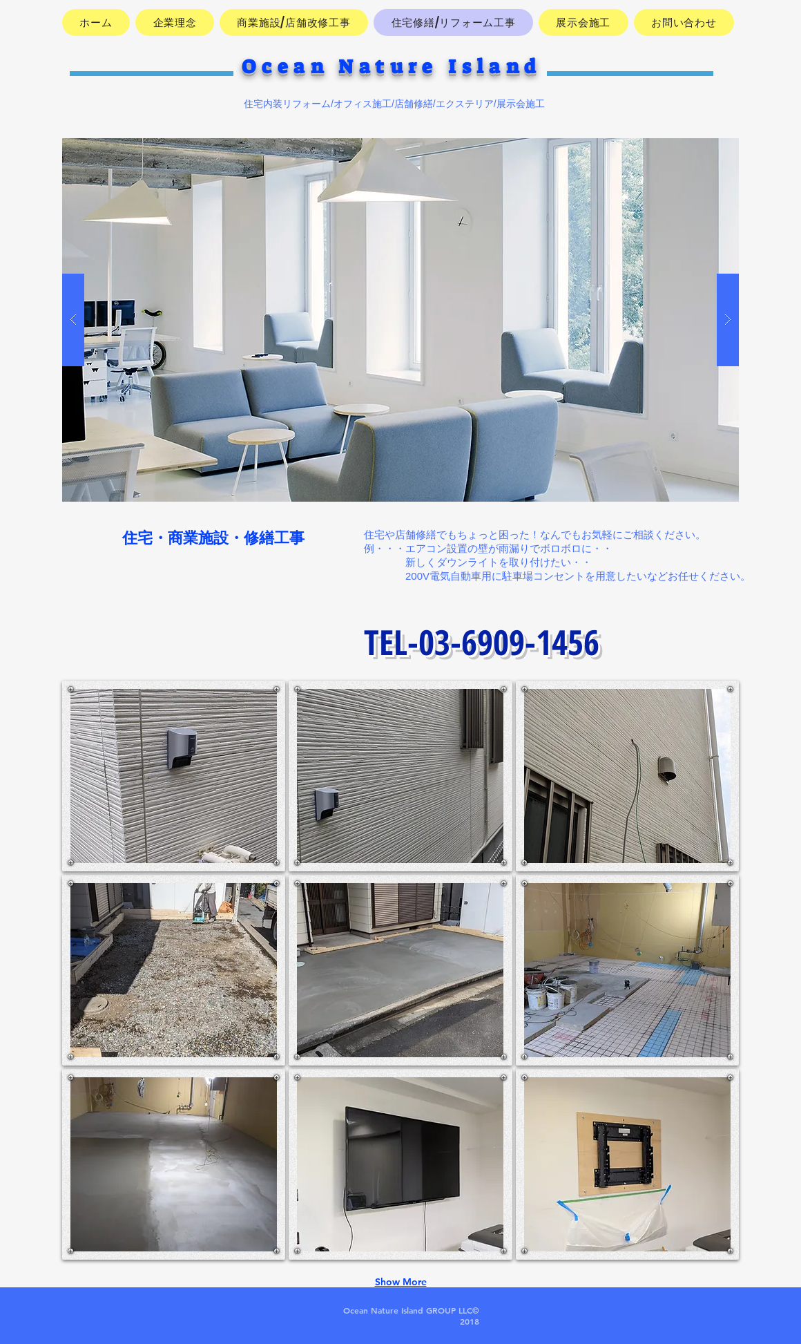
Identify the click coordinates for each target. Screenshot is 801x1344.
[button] (400, 320)
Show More (401, 1282)
